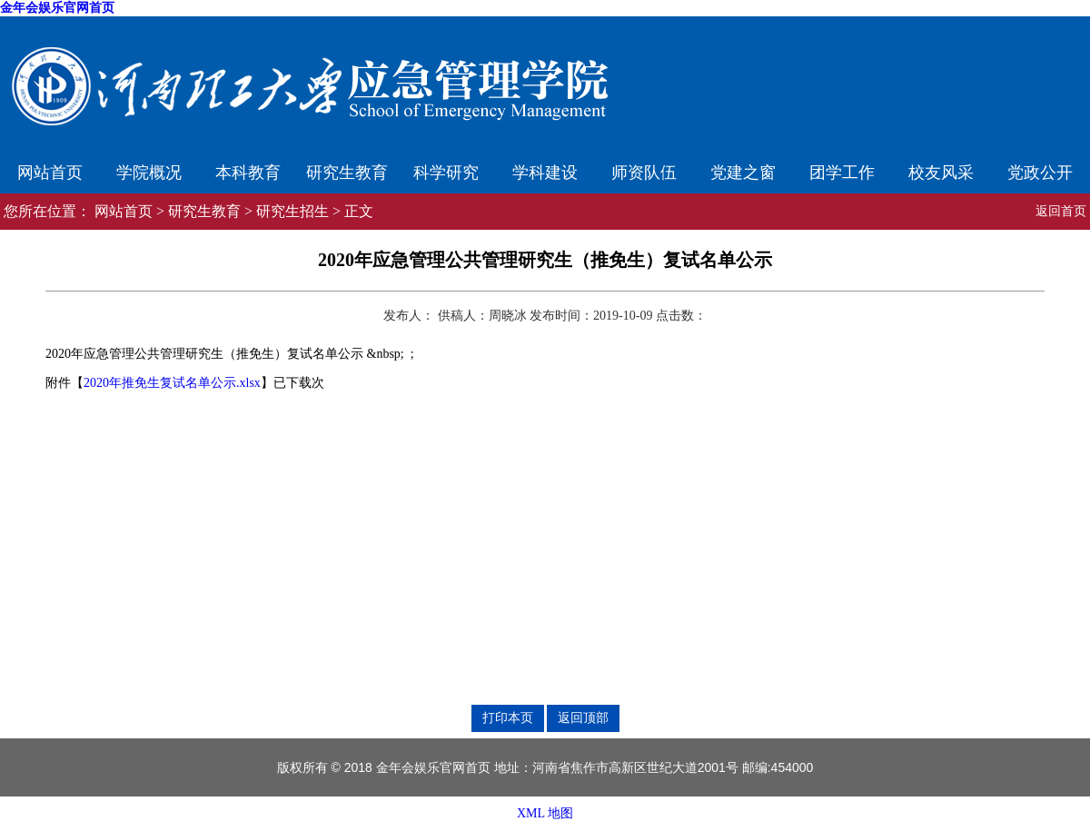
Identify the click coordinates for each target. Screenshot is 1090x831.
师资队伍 (644, 172)
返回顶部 (583, 717)
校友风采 (941, 172)
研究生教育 (347, 172)
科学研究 (446, 172)
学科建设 (545, 172)
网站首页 (50, 172)
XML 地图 (545, 813)
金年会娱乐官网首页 (57, 8)
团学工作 (842, 172)
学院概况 (149, 172)
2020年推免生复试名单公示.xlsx (172, 383)
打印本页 (507, 717)
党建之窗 (743, 172)
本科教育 (248, 172)
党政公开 (1040, 172)
